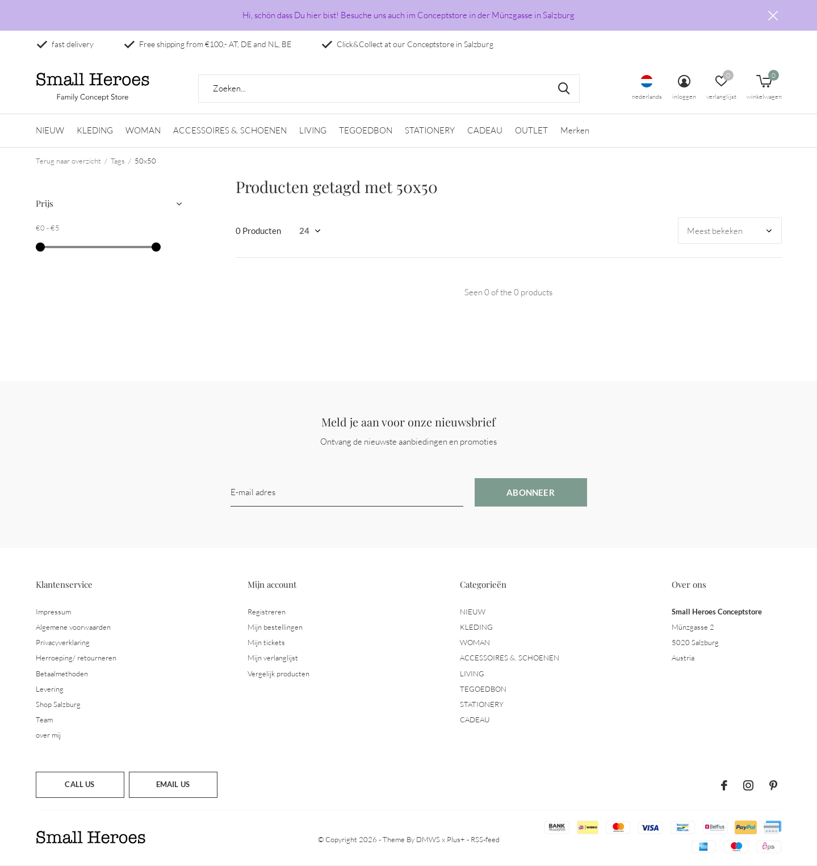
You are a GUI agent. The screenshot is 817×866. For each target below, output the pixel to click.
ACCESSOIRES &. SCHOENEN (230, 130)
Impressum (53, 612)
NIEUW (50, 130)
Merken (574, 130)
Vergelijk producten (278, 673)
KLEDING (95, 130)
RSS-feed (485, 839)
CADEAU (484, 130)
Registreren (267, 612)
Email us (173, 784)
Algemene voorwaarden (73, 627)
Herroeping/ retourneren (76, 658)
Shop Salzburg (58, 704)
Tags (118, 161)
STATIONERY (430, 130)
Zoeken (564, 89)
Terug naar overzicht (68, 161)
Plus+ (456, 839)
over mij (48, 735)
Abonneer (530, 493)
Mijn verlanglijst (273, 658)
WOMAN (143, 130)
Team (44, 720)
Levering (50, 689)
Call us (79, 784)
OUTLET (531, 130)
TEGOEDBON (365, 130)
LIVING (312, 130)
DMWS (428, 839)
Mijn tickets (266, 642)
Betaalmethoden (62, 673)
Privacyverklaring (63, 642)
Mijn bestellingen (275, 627)
